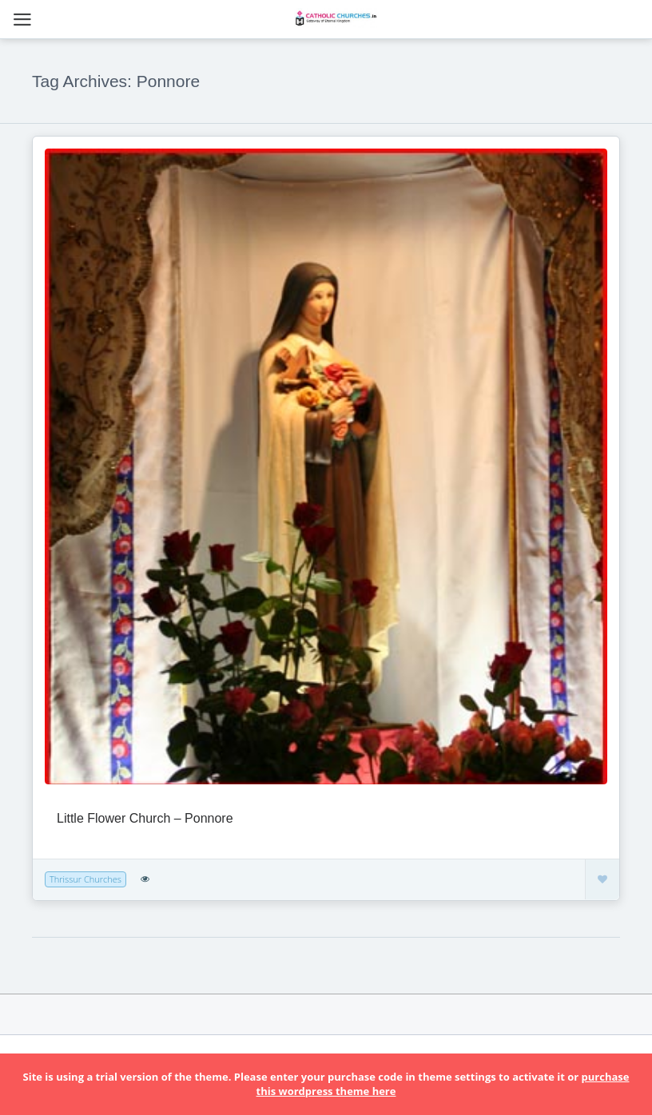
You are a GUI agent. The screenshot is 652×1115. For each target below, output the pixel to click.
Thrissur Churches (85, 879)
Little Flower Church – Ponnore (145, 818)
